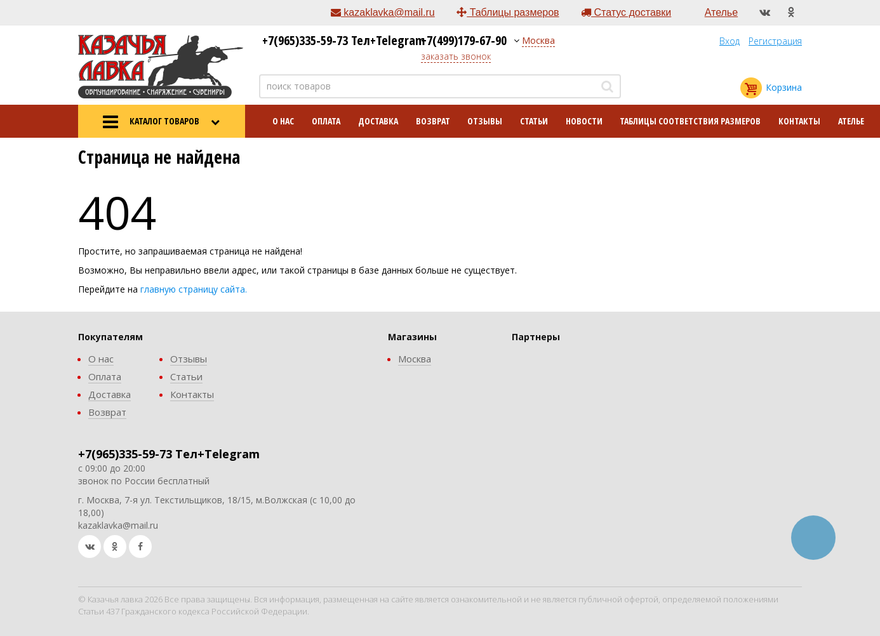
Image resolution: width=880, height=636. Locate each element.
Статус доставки (626, 12)
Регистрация (775, 41)
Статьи (534, 121)
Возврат (433, 121)
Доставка (378, 121)
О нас (283, 121)
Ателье (721, 12)
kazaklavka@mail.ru (383, 12)
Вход (729, 41)
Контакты (799, 121)
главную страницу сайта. (193, 289)
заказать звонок (456, 56)
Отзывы (484, 121)
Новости (584, 121)
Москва (538, 40)
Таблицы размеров (508, 12)
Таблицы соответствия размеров (690, 121)
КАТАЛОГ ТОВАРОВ (161, 122)
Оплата (326, 121)
